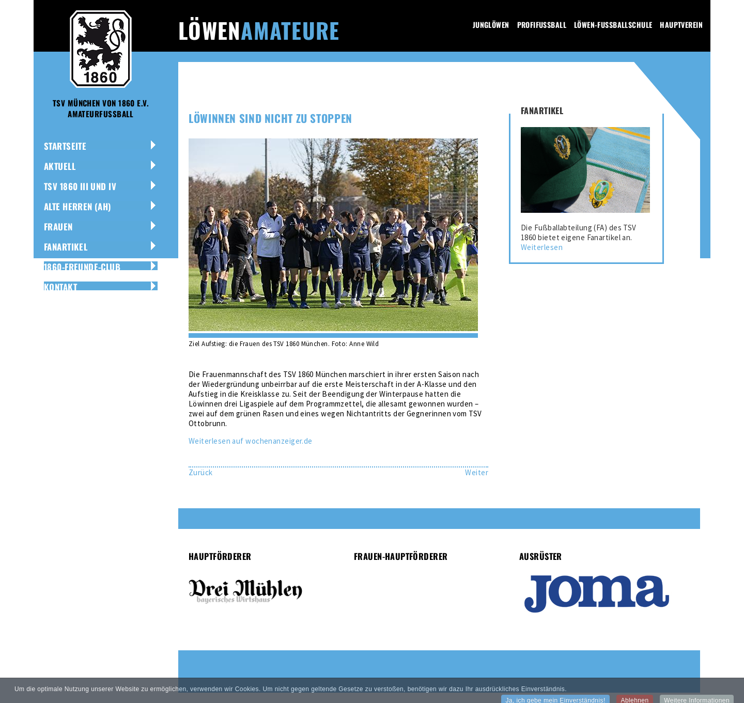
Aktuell (59, 166)
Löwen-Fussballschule (613, 24)
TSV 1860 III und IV (80, 186)
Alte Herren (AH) (78, 206)
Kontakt (60, 286)
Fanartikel (65, 246)
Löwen (258, 30)
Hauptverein (681, 24)
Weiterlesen (542, 247)
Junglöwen (491, 24)
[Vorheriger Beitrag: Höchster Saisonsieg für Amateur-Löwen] (201, 472)
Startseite (65, 145)
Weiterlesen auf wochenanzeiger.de (251, 441)
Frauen (58, 226)
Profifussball (541, 24)
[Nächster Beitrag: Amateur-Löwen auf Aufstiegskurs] (476, 472)
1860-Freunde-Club (82, 266)
